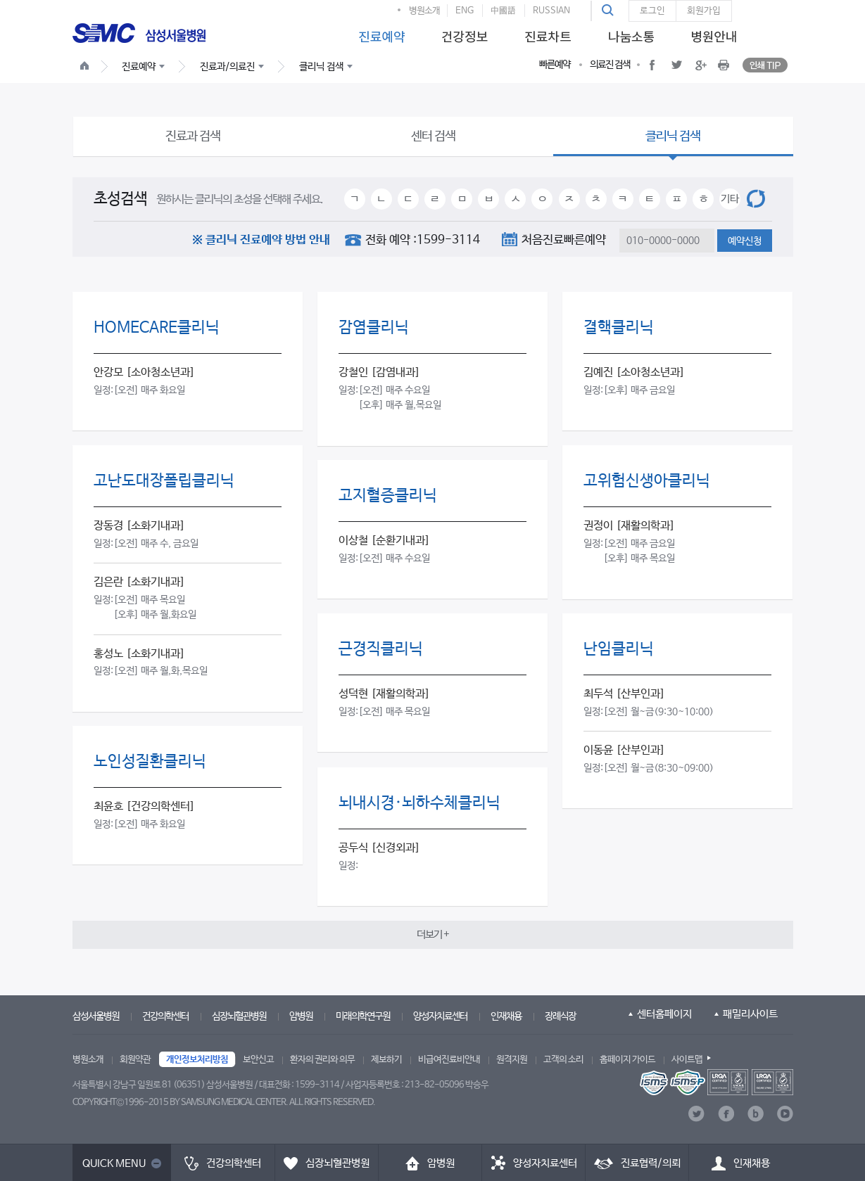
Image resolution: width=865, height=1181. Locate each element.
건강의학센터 (165, 1016)
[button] (610, 10)
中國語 (503, 11)
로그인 (652, 11)
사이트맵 (686, 1059)
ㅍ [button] (676, 199)
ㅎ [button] (703, 199)
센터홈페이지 (664, 1014)
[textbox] (666, 241)
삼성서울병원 (95, 1016)
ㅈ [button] (569, 199)
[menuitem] (379, 33)
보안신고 (258, 1059)
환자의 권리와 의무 (322, 1059)
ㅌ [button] (649, 199)
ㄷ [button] (407, 199)
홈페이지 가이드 (627, 1059)
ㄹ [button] (434, 199)
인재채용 (506, 1016)
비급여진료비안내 (449, 1059)
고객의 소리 (563, 1059)
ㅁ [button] (462, 199)
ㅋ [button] (622, 199)
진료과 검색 (192, 136)
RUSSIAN (551, 11)
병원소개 (424, 11)
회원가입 (704, 11)
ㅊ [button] (595, 199)
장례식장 (560, 1016)
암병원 (300, 1016)
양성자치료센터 (440, 1016)
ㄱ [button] (354, 199)
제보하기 (386, 1059)
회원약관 (135, 1059)
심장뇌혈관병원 (239, 1016)
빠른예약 (554, 64)
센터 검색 (433, 136)
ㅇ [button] (542, 199)
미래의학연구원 (363, 1016)
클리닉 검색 (672, 136)
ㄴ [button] (381, 199)
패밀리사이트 (750, 1014)
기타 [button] (730, 199)
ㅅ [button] (515, 199)
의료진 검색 (610, 64)
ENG (464, 11)
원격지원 (511, 1059)
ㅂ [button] (488, 199)
